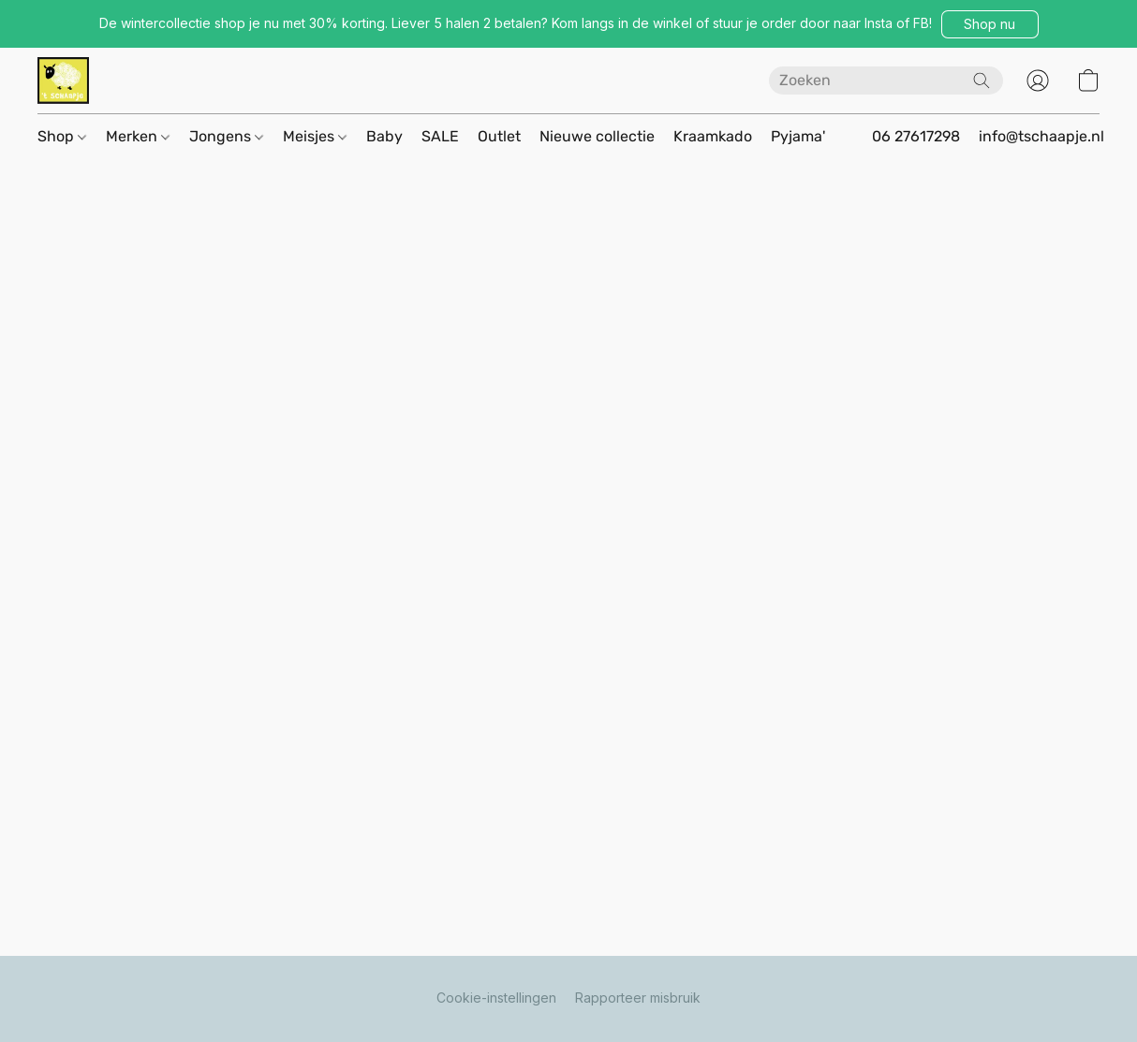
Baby (384, 136)
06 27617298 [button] (916, 136)
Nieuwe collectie (597, 136)
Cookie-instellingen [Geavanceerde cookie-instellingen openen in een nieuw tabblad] (496, 997)
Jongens (226, 136)
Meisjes (315, 136)
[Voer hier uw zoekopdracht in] (886, 80)
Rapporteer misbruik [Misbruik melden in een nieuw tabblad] (638, 997)
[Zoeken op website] (981, 80)
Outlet (499, 136)
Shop (61, 136)
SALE (440, 136)
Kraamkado (712, 136)
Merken (138, 136)
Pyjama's (802, 136)
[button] (990, 24)
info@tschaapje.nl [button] (1041, 136)
